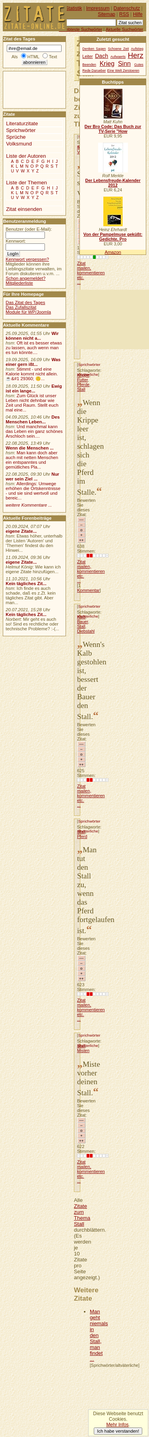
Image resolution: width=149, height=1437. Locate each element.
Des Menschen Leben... (33, 419)
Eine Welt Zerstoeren (123, 71)
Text (53, 56)
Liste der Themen (26, 183)
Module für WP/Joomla (28, 312)
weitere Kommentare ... (29, 505)
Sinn (124, 63)
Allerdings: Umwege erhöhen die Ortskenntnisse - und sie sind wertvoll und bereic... (33, 490)
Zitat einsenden (24, 209)
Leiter (87, 56)
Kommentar (88, 590)
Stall (81, 389)
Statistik (74, 8)
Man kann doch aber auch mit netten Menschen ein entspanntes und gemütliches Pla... (32, 459)
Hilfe (138, 14)
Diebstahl (86, 631)
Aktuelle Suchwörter (124, 29)
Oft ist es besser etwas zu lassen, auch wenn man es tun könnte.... (34, 348)
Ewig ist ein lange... (34, 388)
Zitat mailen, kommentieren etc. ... (91, 273)
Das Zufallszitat (21, 307)
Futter (82, 379)
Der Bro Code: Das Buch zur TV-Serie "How (113, 129)
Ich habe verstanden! (118, 1431)
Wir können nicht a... (32, 336)
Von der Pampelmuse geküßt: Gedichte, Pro (112, 236)
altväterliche (87, 616)
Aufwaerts (118, 57)
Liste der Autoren (26, 156)
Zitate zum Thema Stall (82, 1215)
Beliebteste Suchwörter (80, 29)
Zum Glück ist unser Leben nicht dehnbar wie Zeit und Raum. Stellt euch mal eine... (32, 402)
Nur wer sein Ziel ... (32, 476)
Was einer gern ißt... (33, 362)
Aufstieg (137, 49)
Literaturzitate (22, 123)
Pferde (83, 384)
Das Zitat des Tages (25, 302)
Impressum (98, 8)
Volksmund (19, 144)
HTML (33, 56)
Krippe (83, 375)
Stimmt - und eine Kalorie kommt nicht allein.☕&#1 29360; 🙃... (32, 374)
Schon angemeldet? (25, 278)
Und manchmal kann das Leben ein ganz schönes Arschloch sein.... (34, 431)
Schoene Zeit (118, 49)
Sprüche (15, 137)
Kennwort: (16, 241)
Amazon (112, 252)
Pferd (82, 836)
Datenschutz (127, 8)
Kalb (81, 616)
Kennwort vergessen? (27, 259)
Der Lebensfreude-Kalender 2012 (112, 183)
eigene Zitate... (21, 531)
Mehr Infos (117, 1424)
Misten (83, 1050)
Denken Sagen (94, 49)
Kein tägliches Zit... (26, 583)
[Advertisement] (113, 319)
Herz (135, 55)
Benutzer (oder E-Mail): (29, 229)
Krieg (107, 63)
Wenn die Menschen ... (30, 448)
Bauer (82, 621)
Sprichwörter (89, 364)
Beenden (89, 65)
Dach (101, 56)
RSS (124, 14)
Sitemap (106, 14)
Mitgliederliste (19, 283)
